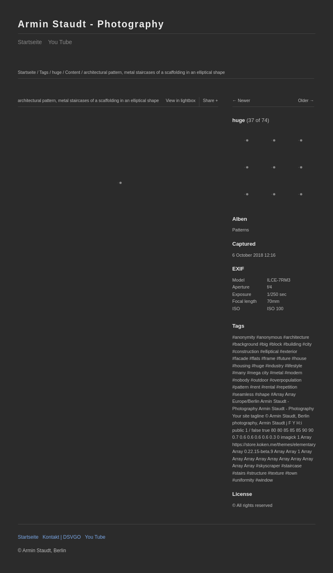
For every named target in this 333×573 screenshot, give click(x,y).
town (292, 473)
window (265, 480)
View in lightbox (181, 100)
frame (269, 358)
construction (247, 351)
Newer (244, 100)
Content (72, 72)
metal (278, 372)
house (300, 358)
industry (276, 365)
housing (242, 365)
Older (303, 100)
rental (269, 386)
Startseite (30, 42)
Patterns (240, 229)
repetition (288, 386)
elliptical (271, 351)
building (293, 344)
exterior (289, 351)
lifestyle (294, 365)
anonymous (270, 337)
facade (241, 358)
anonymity (245, 337)
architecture (297, 337)
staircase (293, 465)
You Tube (60, 42)
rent (256, 386)
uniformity (244, 480)
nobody (242, 380)
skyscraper (269, 465)
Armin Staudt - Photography (91, 24)
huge (56, 72)
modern (294, 372)
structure (258, 473)
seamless (244, 394)
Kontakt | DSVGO (61, 537)
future (285, 358)
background (246, 344)
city (308, 344)
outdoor (260, 380)
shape (263, 394)
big (265, 344)
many (240, 372)
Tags (43, 72)
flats (256, 358)
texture (277, 473)
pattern (242, 386)
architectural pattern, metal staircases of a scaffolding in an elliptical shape (154, 72)
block (277, 344)
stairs (240, 473)
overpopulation (287, 380)
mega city (259, 372)
